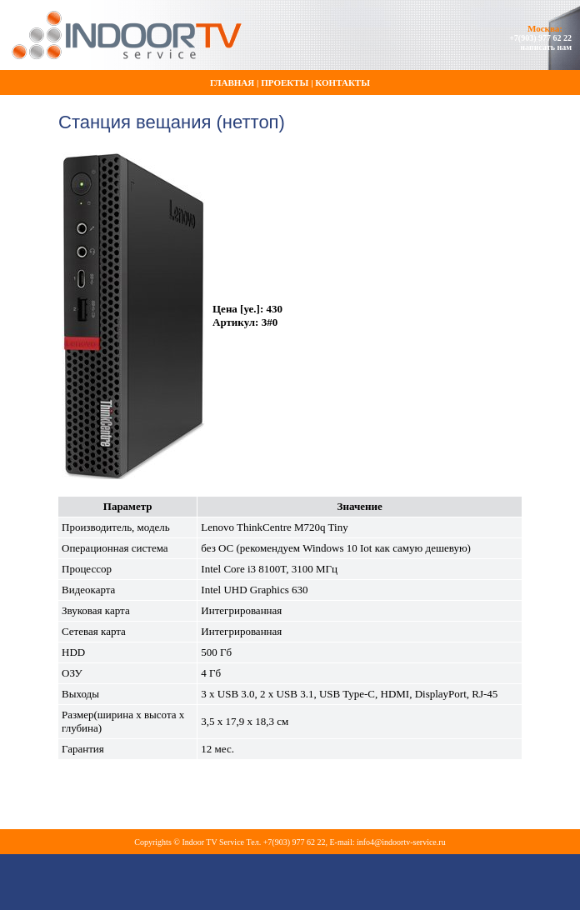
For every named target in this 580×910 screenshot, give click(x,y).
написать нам (546, 47)
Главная (232, 83)
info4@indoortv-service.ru (401, 842)
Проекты (284, 83)
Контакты (342, 83)
